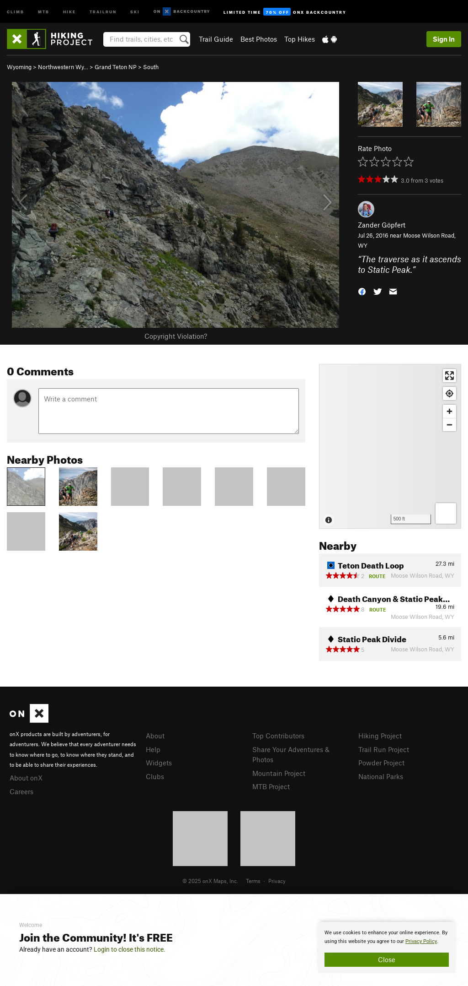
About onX (26, 778)
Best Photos (258, 39)
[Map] (390, 446)
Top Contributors (278, 735)
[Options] (446, 513)
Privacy (277, 881)
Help (153, 749)
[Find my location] (449, 393)
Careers (21, 791)
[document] (386, 947)
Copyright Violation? (175, 336)
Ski (135, 11)
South (151, 66)
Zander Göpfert (381, 225)
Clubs (155, 776)
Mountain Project (278, 773)
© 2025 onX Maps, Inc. (210, 881)
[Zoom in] (449, 411)
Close (386, 959)
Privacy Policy (421, 941)
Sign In (444, 39)
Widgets (159, 762)
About (155, 735)
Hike (69, 11)
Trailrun (103, 11)
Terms (253, 881)
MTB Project (271, 786)
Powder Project (381, 762)
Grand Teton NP (116, 66)
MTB (43, 11)
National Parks (380, 776)
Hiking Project (380, 735)
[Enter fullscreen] (449, 375)
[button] (362, 291)
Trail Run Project (383, 749)
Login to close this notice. (129, 949)
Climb (15, 11)
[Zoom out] (449, 424)
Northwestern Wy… (63, 66)
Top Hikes (299, 39)
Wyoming (19, 66)
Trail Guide (216, 39)
